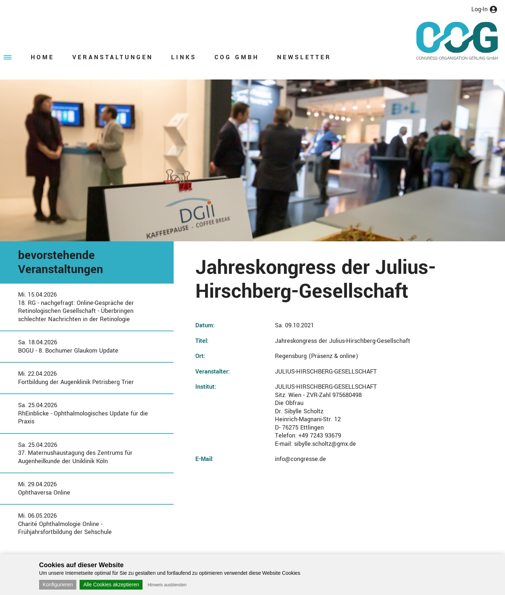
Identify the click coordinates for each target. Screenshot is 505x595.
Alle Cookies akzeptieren (111, 584)
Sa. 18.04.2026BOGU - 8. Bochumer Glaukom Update (68, 346)
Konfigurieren (58, 584)
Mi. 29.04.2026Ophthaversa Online (44, 488)
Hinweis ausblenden (167, 584)
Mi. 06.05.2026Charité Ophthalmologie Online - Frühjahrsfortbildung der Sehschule (65, 524)
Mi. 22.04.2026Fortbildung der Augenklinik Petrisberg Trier (76, 378)
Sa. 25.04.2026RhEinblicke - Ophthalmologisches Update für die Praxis (83, 413)
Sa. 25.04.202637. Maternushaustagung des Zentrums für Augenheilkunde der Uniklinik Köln (75, 453)
